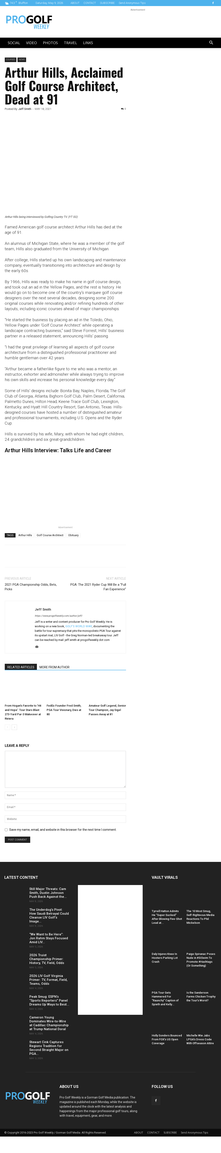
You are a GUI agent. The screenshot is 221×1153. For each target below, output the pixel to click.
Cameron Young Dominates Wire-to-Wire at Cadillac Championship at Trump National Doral (49, 1023)
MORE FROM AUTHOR (54, 667)
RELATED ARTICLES (20, 667)
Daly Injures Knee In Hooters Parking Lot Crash (165, 957)
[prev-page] (7, 727)
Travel (70, 42)
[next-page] (14, 727)
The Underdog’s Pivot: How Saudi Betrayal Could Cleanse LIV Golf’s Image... (49, 915)
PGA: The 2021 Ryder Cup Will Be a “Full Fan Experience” (98, 587)
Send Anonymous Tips (132, 3)
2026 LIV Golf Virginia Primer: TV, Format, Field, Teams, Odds (48, 980)
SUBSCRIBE (107, 3)
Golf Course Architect (50, 535)
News (22, 59)
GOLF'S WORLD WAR (78, 626)
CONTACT (90, 3)
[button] (211, 43)
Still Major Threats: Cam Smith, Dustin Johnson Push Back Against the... (48, 893)
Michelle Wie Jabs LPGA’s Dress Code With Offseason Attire (200, 1039)
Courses (10, 59)
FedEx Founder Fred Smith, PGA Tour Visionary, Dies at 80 (64, 710)
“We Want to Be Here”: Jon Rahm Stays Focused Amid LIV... (48, 938)
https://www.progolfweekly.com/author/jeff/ (58, 615)
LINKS (88, 42)
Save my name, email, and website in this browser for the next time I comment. (63, 829)
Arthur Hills (25, 535)
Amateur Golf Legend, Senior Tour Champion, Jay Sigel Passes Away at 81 (107, 710)
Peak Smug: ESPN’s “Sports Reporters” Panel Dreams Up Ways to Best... (49, 1000)
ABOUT (75, 3)
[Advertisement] (167, 131)
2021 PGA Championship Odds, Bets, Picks (31, 587)
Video (31, 42)
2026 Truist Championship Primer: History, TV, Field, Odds (46, 959)
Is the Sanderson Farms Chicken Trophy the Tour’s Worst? (200, 996)
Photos (50, 42)
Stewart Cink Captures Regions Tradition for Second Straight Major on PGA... (48, 1048)
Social (14, 42)
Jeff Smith (24, 109)
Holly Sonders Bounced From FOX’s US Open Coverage (167, 1039)
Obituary (73, 535)
